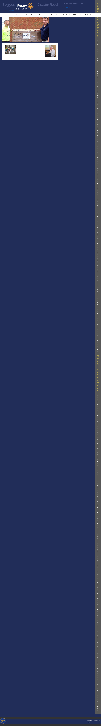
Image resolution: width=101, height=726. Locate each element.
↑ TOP (88, 722)
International (66, 15)
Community (55, 15)
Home (11, 15)
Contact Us (88, 15)
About (19, 15)
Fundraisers (44, 15)
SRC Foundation (77, 15)
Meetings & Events (30, 15)
